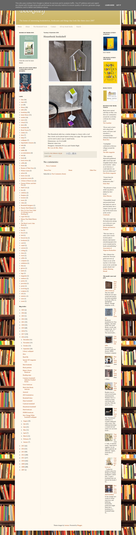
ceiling (23, 250)
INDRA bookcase (28, 412)
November (26, 342)
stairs (22, 120)
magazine (24, 276)
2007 (23, 470)
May (24, 430)
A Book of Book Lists (27, 181)
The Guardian (107, 123)
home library (25, 115)
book (22, 158)
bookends (24, 127)
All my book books (66, 27)
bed (22, 155)
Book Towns (25, 130)
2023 (23, 316)
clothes (23, 133)
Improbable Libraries (27, 143)
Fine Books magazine (109, 173)
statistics (23, 296)
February (26, 439)
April (25, 433)
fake (22, 100)
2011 (23, 458)
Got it (118, 5)
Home (20, 27)
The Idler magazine (109, 152)
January (25, 442)
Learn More (109, 5)
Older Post (93, 170)
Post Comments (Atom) (59, 174)
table (50, 156)
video (22, 203)
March (25, 436)
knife (22, 271)
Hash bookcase (27, 409)
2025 (23, 310)
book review (24, 160)
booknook (24, 240)
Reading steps (27, 375)
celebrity (23, 193)
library (23, 107)
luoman (67, 525)
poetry (23, 281)
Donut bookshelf (115, 359)
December (26, 339)
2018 (23, 331)
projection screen (26, 178)
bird (22, 235)
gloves (23, 268)
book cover (24, 176)
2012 (23, 455)
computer (24, 260)
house (23, 165)
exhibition (24, 263)
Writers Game (25, 171)
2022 (23, 319)
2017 (23, 334)
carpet (23, 245)
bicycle (23, 233)
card (22, 243)
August (25, 421)
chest (22, 253)
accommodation (25, 153)
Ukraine (23, 228)
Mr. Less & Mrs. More (55, 148)
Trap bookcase (115, 436)
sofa (22, 293)
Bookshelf (32, 11)
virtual (23, 122)
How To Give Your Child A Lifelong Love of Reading (28, 212)
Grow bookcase (27, 384)
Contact (53, 27)
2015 (23, 446)
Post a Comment (51, 166)
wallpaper (24, 140)
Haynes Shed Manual (27, 208)
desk (22, 125)
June (24, 427)
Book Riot (106, 140)
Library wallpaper (28, 351)
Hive (24, 354)
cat (22, 148)
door (22, 135)
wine (22, 298)
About (27, 27)
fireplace (23, 195)
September (26, 349)
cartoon (23, 248)
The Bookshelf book (40, 27)
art (22, 105)
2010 (23, 461)
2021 (23, 322)
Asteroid (25, 392)
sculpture (23, 291)
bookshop (24, 112)
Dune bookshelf (27, 401)
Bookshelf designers (27, 205)
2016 (23, 337)
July (24, 424)
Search (78, 27)
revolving (24, 288)
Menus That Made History (29, 219)
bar (22, 230)
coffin (23, 163)
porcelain (24, 283)
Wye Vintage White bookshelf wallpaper (30, 416)
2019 (23, 328)
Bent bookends (27, 365)
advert (23, 173)
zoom (22, 301)
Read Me (25, 357)
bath (22, 145)
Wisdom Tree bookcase (115, 386)
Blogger (79, 525)
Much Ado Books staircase (28, 388)
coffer (23, 258)
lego (22, 273)
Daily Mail (106, 183)
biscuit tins (24, 238)
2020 (23, 325)
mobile (23, 117)
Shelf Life (24, 187)
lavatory (23, 198)
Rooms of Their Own (27, 168)
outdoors (23, 278)
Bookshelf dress (27, 398)
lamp (22, 138)
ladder (23, 150)
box (22, 190)
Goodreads (106, 215)
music (23, 200)
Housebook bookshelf (29, 407)
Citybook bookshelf (29, 404)
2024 (23, 313)
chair (22, 102)
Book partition (27, 367)
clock (22, 255)
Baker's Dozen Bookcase (27, 371)
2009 (23, 464)
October (25, 346)
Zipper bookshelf (115, 372)
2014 (23, 449)
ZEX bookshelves (28, 395)
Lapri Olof (24, 216)
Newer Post (47, 170)
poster (23, 286)
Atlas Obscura (107, 196)
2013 (23, 452)
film (22, 266)
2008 (23, 467)
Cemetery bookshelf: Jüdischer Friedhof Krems (29, 380)
